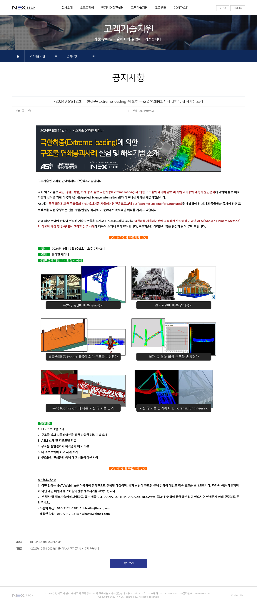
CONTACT (180, 7)
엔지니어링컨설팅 (112, 7)
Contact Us (237, 595)
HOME (18, 56)
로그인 (222, 8)
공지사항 (72, 56)
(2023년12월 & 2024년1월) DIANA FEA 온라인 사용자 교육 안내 (64, 548)
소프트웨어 (87, 7)
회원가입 (237, 8)
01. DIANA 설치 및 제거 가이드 (46, 542)
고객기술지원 (139, 7)
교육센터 (160, 7)
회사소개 (67, 7)
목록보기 (128, 563)
